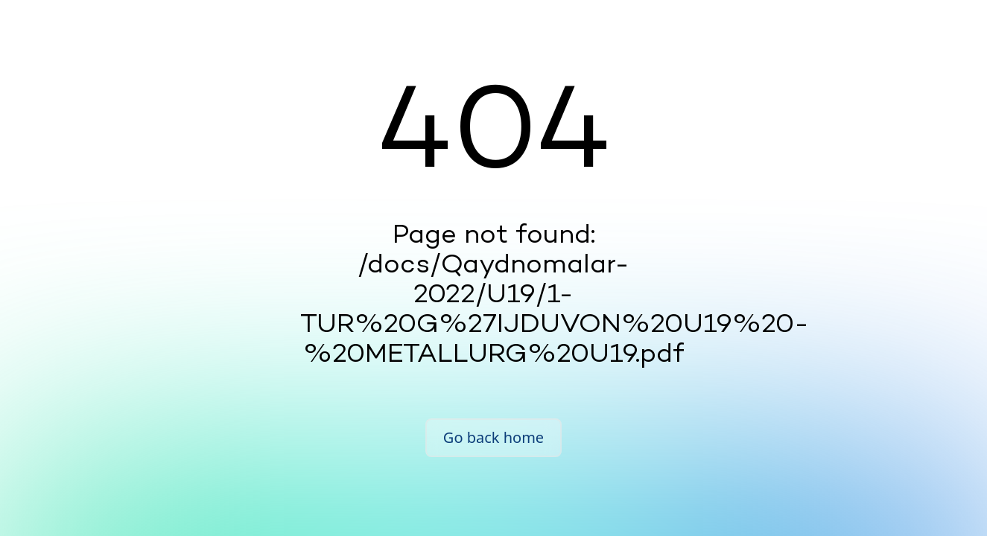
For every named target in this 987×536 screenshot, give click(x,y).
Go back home (493, 437)
